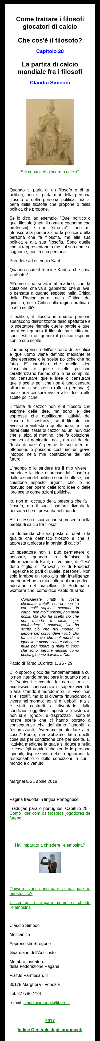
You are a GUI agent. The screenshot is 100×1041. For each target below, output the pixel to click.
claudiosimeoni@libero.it (46, 1002)
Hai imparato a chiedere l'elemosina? (50, 845)
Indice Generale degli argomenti (50, 1029)
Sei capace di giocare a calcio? (50, 172)
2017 (50, 1020)
